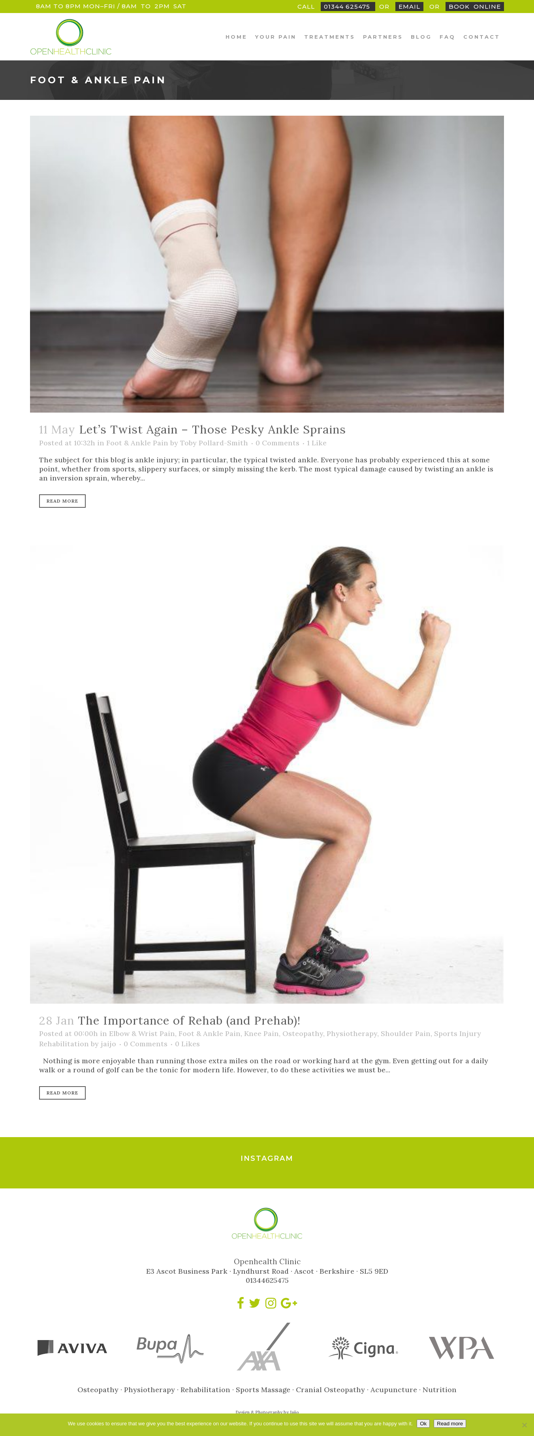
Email (409, 6)
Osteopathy (302, 1033)
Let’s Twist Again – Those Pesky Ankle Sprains (212, 429)
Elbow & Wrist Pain (142, 1033)
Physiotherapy (352, 1033)
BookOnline (475, 6)
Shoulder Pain (406, 1033)
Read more (450, 1424)
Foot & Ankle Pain (137, 442)
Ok (423, 1424)
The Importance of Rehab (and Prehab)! (189, 1020)
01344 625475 (348, 6)
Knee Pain (261, 1033)
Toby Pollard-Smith (214, 442)
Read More (62, 501)
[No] (524, 1425)
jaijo (108, 1043)
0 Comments (277, 442)
